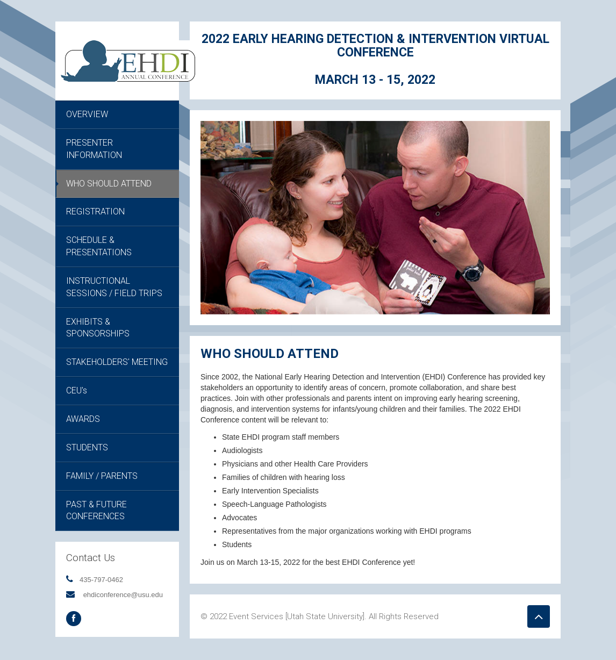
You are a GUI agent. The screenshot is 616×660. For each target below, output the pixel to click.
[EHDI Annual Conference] (128, 60)
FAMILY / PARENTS (102, 476)
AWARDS (83, 419)
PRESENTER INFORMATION (94, 149)
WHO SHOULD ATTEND (109, 183)
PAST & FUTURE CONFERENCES (96, 510)
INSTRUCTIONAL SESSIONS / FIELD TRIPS (114, 287)
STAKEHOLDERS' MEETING (117, 362)
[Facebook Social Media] (73, 618)
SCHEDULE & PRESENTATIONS (99, 246)
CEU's (76, 390)
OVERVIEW (87, 114)
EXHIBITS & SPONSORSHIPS (98, 328)
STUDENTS (87, 447)
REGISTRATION (95, 211)
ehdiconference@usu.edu (123, 595)
